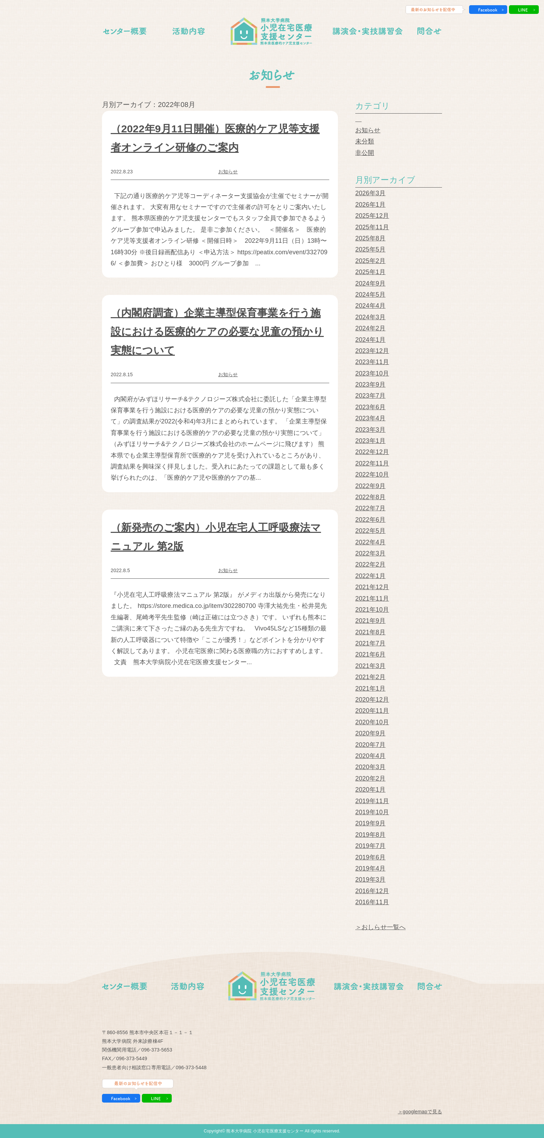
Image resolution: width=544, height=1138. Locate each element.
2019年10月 (372, 812)
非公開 (364, 152)
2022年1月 (370, 575)
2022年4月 (370, 542)
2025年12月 (372, 215)
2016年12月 (372, 891)
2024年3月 (370, 317)
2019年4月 (370, 868)
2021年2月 (370, 677)
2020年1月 (370, 789)
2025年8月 (370, 238)
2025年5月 (370, 249)
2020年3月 (370, 767)
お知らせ (228, 171)
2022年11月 (372, 463)
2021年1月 (370, 688)
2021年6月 (370, 654)
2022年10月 (372, 474)
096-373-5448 (191, 1067)
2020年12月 (372, 699)
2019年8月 (370, 834)
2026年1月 (370, 204)
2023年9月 (370, 384)
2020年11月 (372, 710)
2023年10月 (372, 373)
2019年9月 (370, 823)
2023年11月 (372, 361)
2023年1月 (370, 440)
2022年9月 (370, 486)
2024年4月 (370, 305)
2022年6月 (370, 519)
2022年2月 (370, 564)
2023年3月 (370, 429)
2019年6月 (370, 857)
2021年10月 (372, 609)
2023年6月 (370, 407)
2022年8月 (370, 497)
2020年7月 (370, 744)
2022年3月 (370, 553)
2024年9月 (370, 283)
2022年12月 (372, 451)
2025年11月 (372, 227)
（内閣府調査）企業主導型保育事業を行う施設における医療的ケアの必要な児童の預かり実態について (217, 331)
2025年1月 (370, 272)
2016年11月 (372, 902)
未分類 (364, 141)
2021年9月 (370, 620)
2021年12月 (372, 587)
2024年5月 (370, 294)
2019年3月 (370, 879)
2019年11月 (372, 801)
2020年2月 (370, 778)
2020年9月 (370, 733)
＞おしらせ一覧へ (380, 927)
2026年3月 (370, 193)
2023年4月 (370, 418)
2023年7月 (370, 395)
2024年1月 (370, 339)
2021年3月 (370, 665)
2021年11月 (372, 598)
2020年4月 (370, 755)
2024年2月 (370, 328)
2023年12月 (372, 350)
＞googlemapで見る (420, 1111)
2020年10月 (372, 722)
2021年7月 (370, 643)
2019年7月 (370, 845)
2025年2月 (370, 260)
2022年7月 (370, 508)
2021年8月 (370, 632)
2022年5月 (370, 530)
